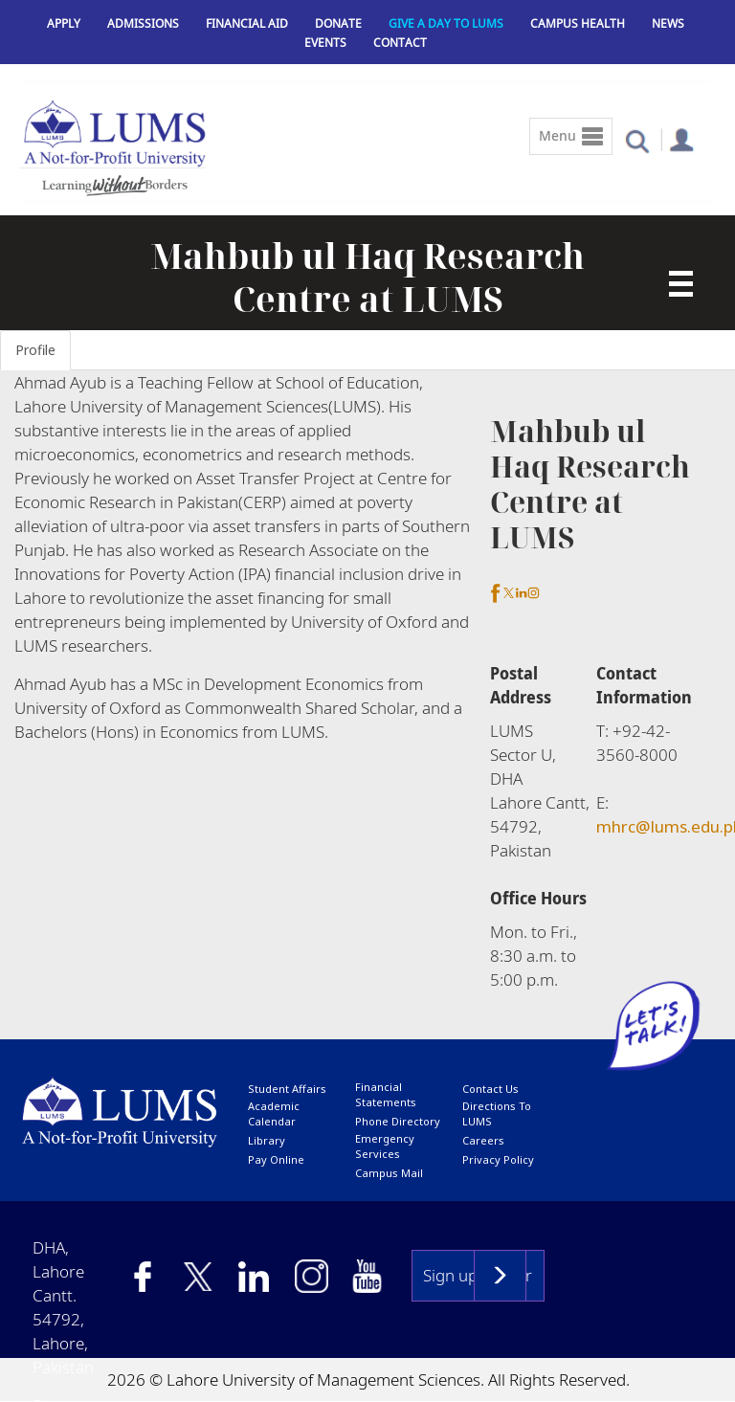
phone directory (397, 1121)
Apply (63, 23)
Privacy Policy (498, 1159)
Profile (35, 350)
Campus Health (577, 23)
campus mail (389, 1173)
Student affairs (287, 1088)
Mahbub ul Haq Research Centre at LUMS (367, 278)
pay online (276, 1159)
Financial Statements (385, 1094)
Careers (483, 1140)
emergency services (384, 1146)
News (668, 23)
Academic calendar (274, 1113)
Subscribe (500, 1276)
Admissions (143, 23)
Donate (338, 23)
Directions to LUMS (496, 1113)
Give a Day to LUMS (446, 23)
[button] (637, 140)
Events (325, 42)
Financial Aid (247, 23)
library (266, 1140)
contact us (490, 1088)
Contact (400, 42)
